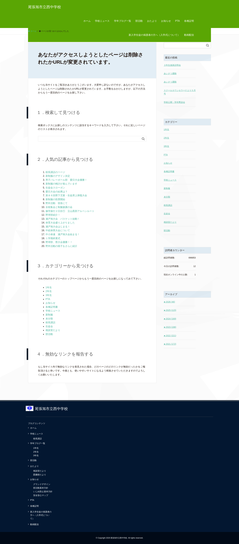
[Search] (89, 138)
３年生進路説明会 (172, 65)
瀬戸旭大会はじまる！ (58, 226)
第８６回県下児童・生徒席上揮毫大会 (66, 195)
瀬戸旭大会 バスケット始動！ (63, 219)
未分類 (49, 318)
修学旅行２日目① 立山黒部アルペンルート (70, 211)
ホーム (87, 21)
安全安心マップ (40, 495)
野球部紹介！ (53, 215)
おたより (152, 21)
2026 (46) (169, 302)
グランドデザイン (41, 484)
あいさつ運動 (170, 73)
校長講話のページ (55, 172)
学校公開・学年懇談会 (174, 102)
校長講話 (50, 322)
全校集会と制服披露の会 (59, 207)
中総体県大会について (58, 230)
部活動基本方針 (40, 488)
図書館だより (39, 474)
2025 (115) (170, 310)
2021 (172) (170, 344)
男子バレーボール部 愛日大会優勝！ (66, 180)
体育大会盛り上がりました (60, 222)
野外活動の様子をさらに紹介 (61, 246)
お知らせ (166, 21)
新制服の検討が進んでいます (61, 183)
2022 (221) (170, 335)
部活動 (139, 21)
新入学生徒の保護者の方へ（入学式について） (154, 35)
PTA (177, 21)
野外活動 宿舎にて (57, 203)
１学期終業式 (53, 238)
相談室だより (53, 330)
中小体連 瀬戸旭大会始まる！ (63, 234)
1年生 (49, 287)
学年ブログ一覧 (122, 21)
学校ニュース (102, 21)
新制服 (49, 314)
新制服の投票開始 (55, 199)
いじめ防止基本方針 (42, 491)
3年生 (49, 295)
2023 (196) (170, 327)
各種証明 (189, 21)
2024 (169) (170, 318)
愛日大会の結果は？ (57, 191)
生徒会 (49, 326)
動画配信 (189, 35)
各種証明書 (52, 307)
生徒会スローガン (55, 187)
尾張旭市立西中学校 (44, 7)
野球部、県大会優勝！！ (59, 242)
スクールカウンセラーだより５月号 (180, 92)
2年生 (49, 291)
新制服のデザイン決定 (58, 176)
